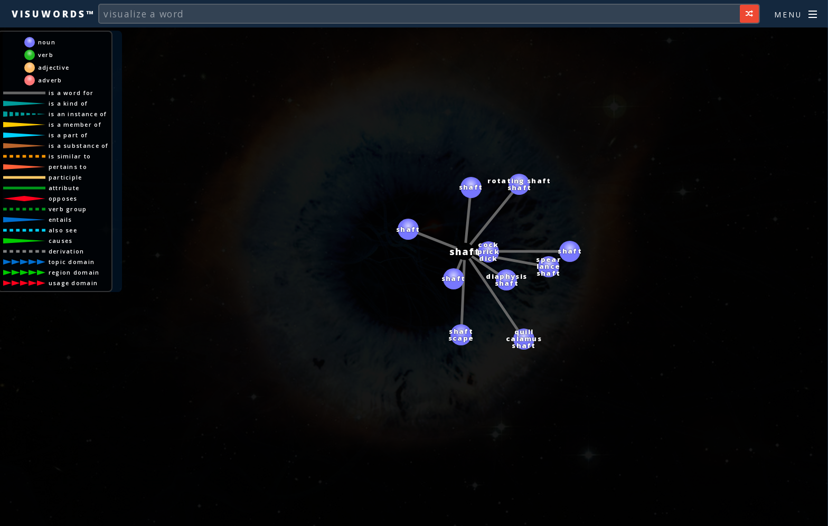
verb (45, 55)
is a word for (71, 93)
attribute (64, 188)
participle (65, 177)
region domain (74, 272)
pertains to (68, 167)
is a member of (75, 124)
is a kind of (68, 103)
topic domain (72, 262)
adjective (54, 67)
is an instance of (78, 114)
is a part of (68, 135)
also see (63, 230)
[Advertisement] (414, 513)
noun (46, 42)
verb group (68, 209)
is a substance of (79, 145)
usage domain (73, 283)
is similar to (70, 156)
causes (61, 241)
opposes (63, 198)
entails (60, 219)
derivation (66, 251)
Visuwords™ (53, 13)
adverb (50, 80)
